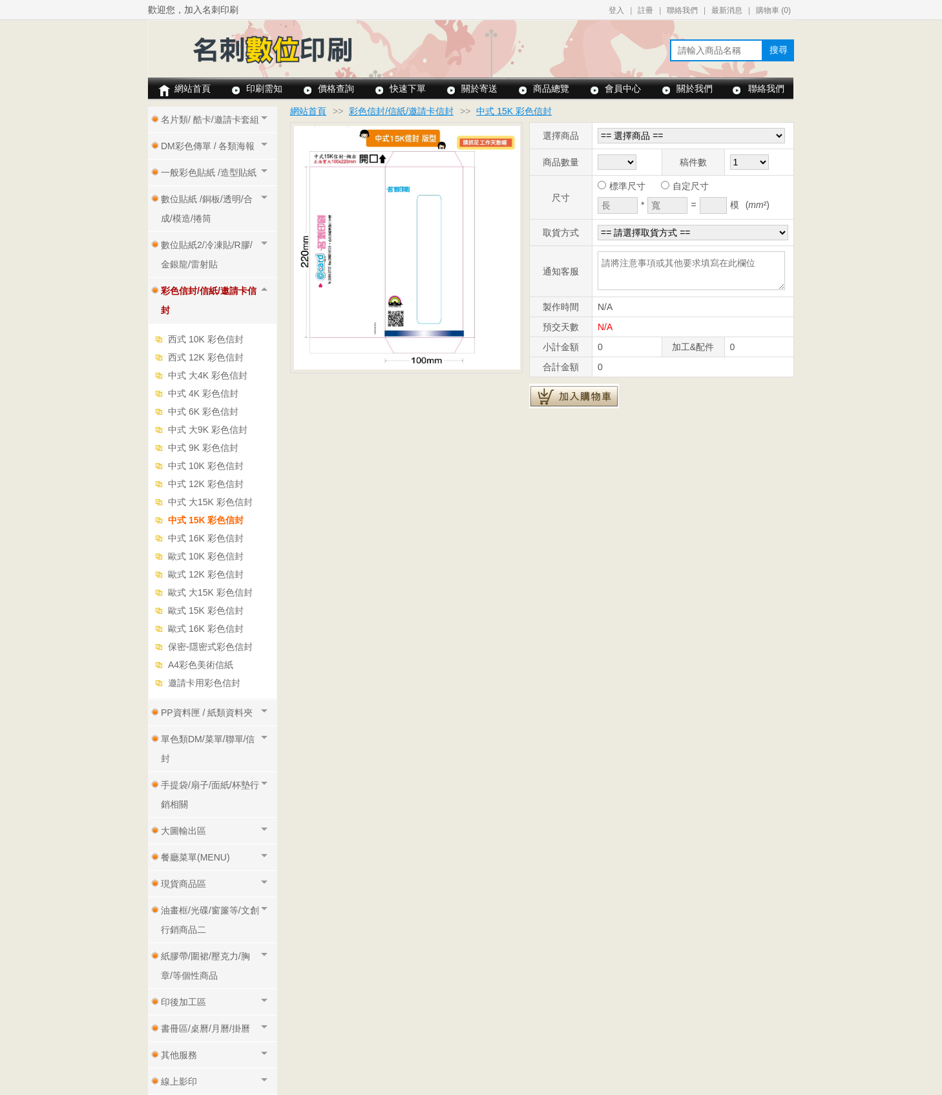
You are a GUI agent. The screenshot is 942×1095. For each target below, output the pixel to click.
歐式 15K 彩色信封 (206, 610)
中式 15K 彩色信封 (206, 520)
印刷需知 (264, 88)
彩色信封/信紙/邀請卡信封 (401, 111)
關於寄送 (479, 88)
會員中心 (623, 88)
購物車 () (773, 10)
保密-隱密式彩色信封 (210, 646)
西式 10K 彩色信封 (206, 339)
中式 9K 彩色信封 (203, 448)
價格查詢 (336, 88)
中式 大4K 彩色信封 (207, 375)
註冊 (645, 10)
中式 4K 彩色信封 (203, 393)
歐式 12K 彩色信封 (206, 574)
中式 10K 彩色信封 (206, 466)
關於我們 (694, 88)
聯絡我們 (682, 10)
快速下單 (408, 88)
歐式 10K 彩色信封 (206, 556)
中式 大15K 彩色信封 (210, 502)
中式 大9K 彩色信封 (207, 429)
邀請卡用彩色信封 (204, 683)
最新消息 (726, 10)
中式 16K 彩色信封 (206, 538)
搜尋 (778, 50)
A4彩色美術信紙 (200, 665)
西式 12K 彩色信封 (206, 357)
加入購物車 (574, 396)
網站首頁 (192, 88)
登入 (616, 10)
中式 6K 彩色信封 (203, 411)
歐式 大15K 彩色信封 (210, 592)
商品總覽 (551, 88)
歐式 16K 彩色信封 (206, 628)
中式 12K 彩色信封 (206, 484)
